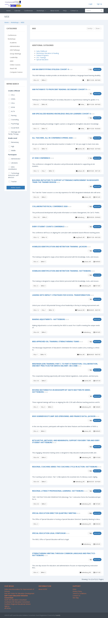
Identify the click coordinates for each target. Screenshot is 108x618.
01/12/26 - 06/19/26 (93, 80)
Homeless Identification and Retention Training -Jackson (59, 246)
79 (90, 533)
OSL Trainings (41, 57)
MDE (22, 22)
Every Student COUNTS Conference (48, 226)
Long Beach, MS (79, 237)
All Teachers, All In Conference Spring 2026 (52, 138)
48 (90, 513)
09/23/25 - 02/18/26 (93, 482)
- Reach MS (12, 68)
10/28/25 (97, 407)
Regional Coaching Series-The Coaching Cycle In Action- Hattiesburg (64, 467)
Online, (81, 104)
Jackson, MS (80, 171)
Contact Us (74, 11)
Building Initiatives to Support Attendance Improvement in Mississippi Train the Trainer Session (65, 181)
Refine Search (15, 188)
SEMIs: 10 (44, 129)
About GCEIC (54, 11)
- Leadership (13, 57)
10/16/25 (97, 504)
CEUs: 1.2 (36, 149)
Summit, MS (86, 381)
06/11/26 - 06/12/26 (93, 237)
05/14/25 (97, 286)
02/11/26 (97, 572)
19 (90, 206)
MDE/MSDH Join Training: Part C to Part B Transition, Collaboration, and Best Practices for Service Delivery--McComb (65, 365)
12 (90, 251)
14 (90, 491)
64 (90, 471)
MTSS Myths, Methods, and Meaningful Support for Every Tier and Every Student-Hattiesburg (65, 441)
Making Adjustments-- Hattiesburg (48, 319)
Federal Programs (42, 55)
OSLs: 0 (43, 407)
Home (8, 11)
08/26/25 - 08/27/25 (93, 354)
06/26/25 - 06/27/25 (93, 310)
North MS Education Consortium (15, 600)
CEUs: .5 (35, 407)
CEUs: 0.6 (36, 197)
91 (90, 138)
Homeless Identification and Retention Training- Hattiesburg (61, 271)
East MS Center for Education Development (19, 593)
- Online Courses (14, 65)
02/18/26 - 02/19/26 (93, 149)
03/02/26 (97, 524)
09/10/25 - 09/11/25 (93, 171)
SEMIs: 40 (44, 104)
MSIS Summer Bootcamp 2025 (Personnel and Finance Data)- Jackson (63, 416)
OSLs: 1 (44, 171)
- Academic (12, 43)
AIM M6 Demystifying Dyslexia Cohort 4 (50, 69)
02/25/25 (97, 544)
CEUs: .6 (35, 262)
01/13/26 (97, 457)
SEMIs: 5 (44, 197)
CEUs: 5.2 (36, 104)
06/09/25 (97, 262)
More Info (97, 69)
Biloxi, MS (80, 354)
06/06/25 (97, 431)
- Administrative (14, 46)
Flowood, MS (79, 310)
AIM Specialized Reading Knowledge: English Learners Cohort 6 (61, 114)
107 (89, 158)
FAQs (65, 11)
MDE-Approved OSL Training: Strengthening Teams (55, 341)
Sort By (90, 28)
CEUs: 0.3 (36, 80)
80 (90, 69)
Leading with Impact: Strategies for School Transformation (61, 295)
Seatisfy (57, 615)
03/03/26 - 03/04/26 (93, 217)
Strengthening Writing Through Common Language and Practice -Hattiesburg (64, 554)
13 (90, 341)
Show (98, 28)
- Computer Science (15, 72)
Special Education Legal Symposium (49, 533)
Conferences (28, 11)
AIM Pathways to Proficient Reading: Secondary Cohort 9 (59, 89)
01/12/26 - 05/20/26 (93, 129)
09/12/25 (97, 197)
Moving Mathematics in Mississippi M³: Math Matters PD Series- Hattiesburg (61, 391)
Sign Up (99, 4)
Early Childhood (41, 51)
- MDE (10, 61)
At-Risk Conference (41, 158)
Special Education (42, 60)
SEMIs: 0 (44, 80)
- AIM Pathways (14, 50)
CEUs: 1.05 (36, 217)
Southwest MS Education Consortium (17, 602)
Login (90, 4)
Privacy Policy (77, 591)
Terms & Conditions (79, 593)
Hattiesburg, (80, 217)
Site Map (76, 598)
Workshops (42, 11)
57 (90, 118)
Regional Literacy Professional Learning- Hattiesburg (58, 491)
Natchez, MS (80, 149)
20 (90, 275)
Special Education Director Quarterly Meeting (54, 513)
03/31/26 (97, 381)
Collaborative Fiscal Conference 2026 (50, 206)
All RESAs (7, 608)
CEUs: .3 (35, 524)
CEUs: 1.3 (36, 129)
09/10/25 (97, 332)
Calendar (17, 11)
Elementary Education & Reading (47, 53)
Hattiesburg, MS (85, 286)
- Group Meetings (14, 54)
